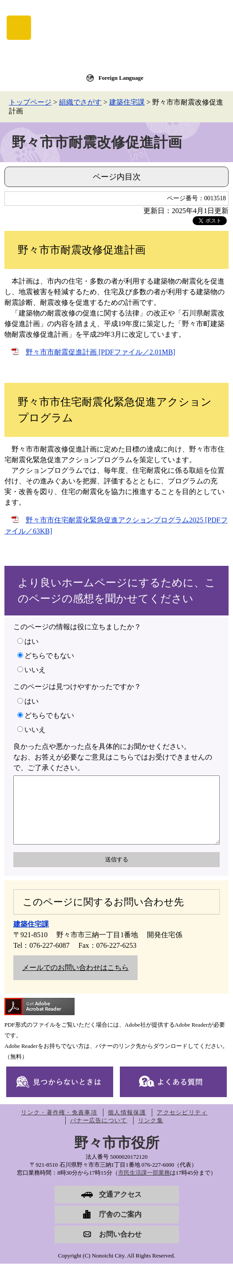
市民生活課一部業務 (144, 1186)
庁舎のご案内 (120, 1227)
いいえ (35, 670)
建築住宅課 (127, 102)
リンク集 (150, 1133)
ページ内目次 (117, 176)
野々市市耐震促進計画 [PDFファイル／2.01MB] (100, 352)
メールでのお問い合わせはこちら (75, 981)
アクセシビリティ (182, 1125)
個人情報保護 (127, 1125)
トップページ (30, 102)
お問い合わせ (120, 1247)
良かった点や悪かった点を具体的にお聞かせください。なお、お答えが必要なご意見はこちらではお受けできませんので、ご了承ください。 (112, 757)
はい (31, 641)
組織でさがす (80, 102)
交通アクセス (120, 1207)
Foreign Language (121, 77)
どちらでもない (49, 655)
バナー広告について (98, 1133)
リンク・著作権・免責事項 (59, 1125)
